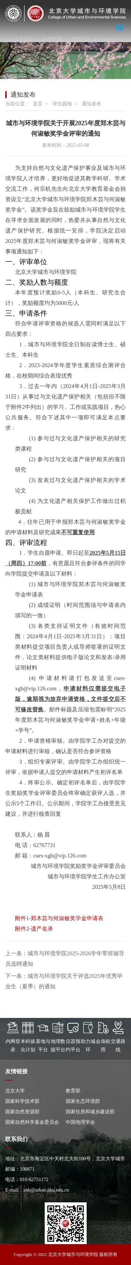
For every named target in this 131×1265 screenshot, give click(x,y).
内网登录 (52, 39)
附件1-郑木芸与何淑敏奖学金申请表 (59, 918)
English (107, 39)
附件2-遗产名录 (34, 929)
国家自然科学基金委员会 (32, 1122)
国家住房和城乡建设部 (90, 1111)
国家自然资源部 (22, 1111)
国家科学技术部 (22, 1101)
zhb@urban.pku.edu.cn (46, 1190)
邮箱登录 (80, 39)
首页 (38, 103)
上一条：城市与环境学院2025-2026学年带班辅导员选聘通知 (64, 958)
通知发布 (91, 103)
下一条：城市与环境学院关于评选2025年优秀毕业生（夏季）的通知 (64, 981)
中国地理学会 (80, 1122)
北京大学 (15, 1090)
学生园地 (62, 103)
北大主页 (23, 39)
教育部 (73, 1090)
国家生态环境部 (83, 1101)
